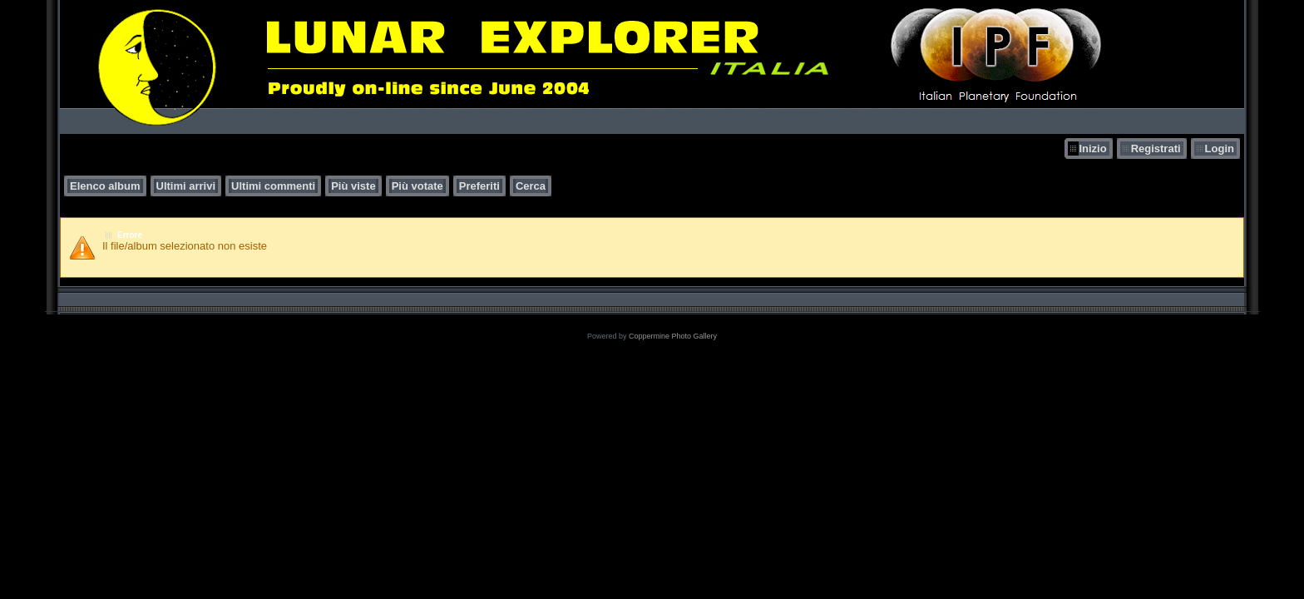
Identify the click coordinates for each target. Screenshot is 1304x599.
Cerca (531, 186)
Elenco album (105, 186)
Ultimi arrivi (186, 186)
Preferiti (479, 186)
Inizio (1092, 148)
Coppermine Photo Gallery (673, 336)
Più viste (353, 186)
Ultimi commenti (273, 186)
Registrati (1156, 148)
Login (1219, 148)
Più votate (417, 186)
